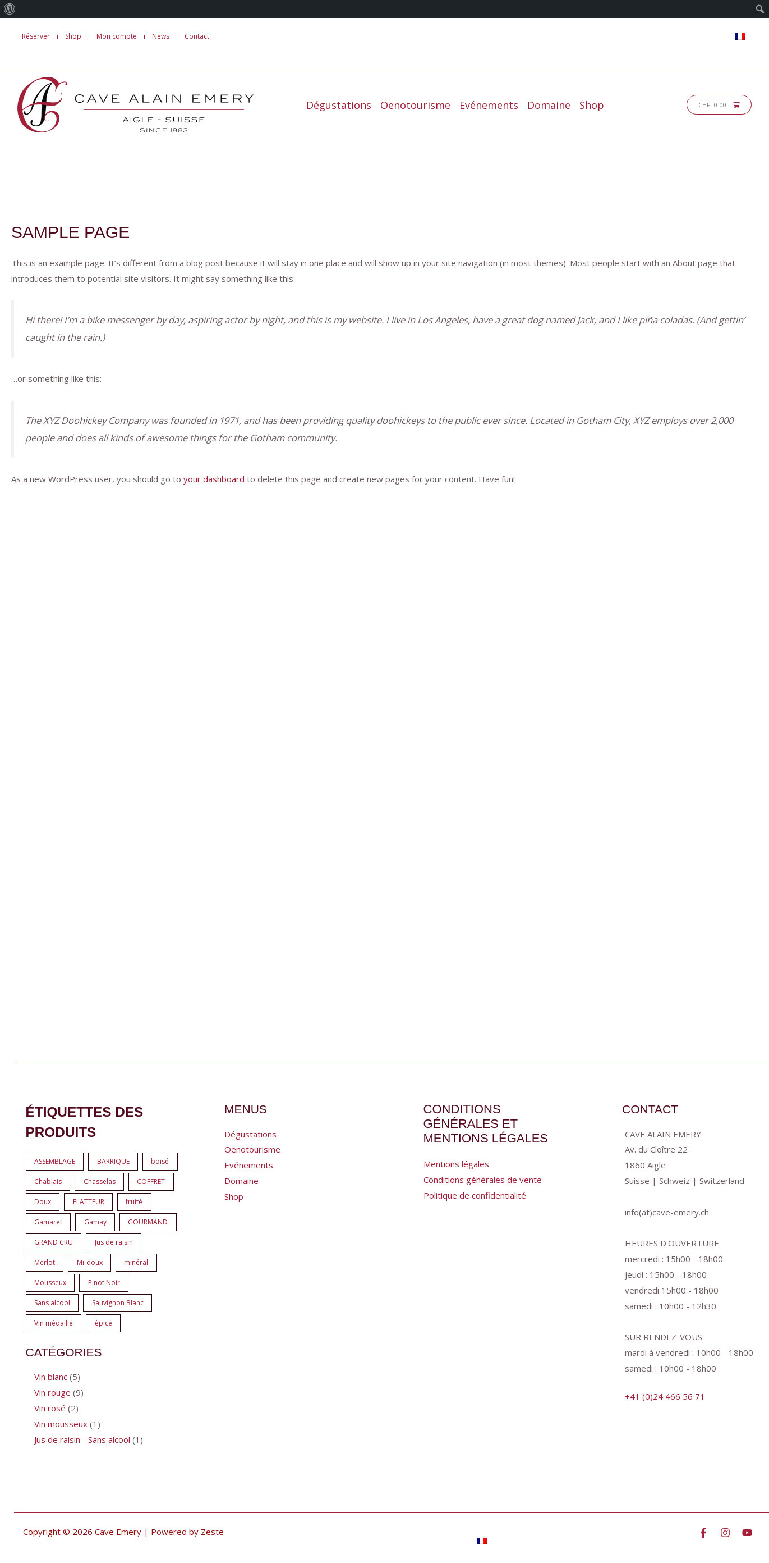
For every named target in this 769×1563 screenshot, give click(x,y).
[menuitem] (10, 9)
